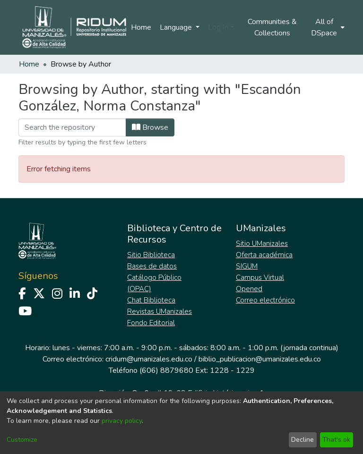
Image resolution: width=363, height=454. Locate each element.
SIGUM (247, 266)
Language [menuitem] (177, 27)
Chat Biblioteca (151, 300)
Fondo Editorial (151, 323)
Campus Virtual (260, 277)
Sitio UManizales (262, 243)
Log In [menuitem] (218, 27)
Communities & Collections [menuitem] (272, 27)
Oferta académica (264, 255)
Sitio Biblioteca (151, 255)
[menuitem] (327, 27)
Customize (22, 439)
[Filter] (72, 127)
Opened (249, 289)
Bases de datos (152, 266)
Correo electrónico (265, 300)
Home (141, 27)
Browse (150, 127)
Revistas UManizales (159, 311)
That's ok (336, 439)
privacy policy (122, 420)
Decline (302, 439)
